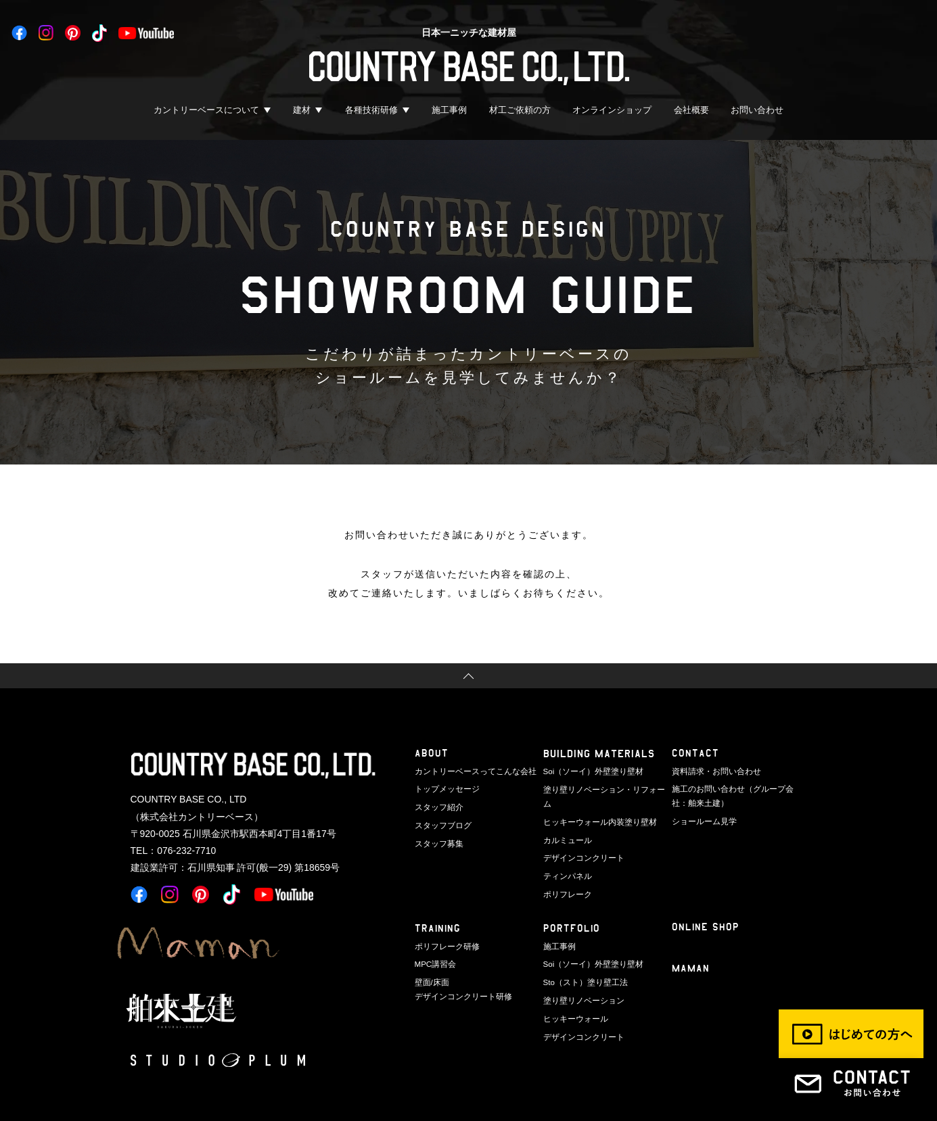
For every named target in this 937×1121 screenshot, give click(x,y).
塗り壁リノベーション (580, 980)
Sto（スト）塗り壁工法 (582, 962)
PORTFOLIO (572, 909)
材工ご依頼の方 (520, 110)
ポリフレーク (565, 876)
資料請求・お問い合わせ (713, 771)
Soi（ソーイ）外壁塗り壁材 (589, 771)
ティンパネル (565, 858)
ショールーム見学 (701, 819)
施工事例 (449, 110)
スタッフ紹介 (437, 806)
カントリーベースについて (206, 110)
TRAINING (438, 909)
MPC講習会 (434, 944)
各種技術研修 (371, 110)
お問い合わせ (757, 110)
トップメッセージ (444, 788)
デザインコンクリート (580, 840)
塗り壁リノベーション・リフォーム (602, 788)
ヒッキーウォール (573, 997)
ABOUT (432, 753)
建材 (302, 110)
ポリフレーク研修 (444, 927)
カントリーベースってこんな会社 (470, 771)
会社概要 (691, 110)
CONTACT (695, 753)
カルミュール (565, 823)
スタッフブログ (441, 823)
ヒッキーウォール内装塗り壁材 (595, 806)
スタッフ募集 (437, 840)
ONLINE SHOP (706, 908)
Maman (691, 950)
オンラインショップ (612, 110)
